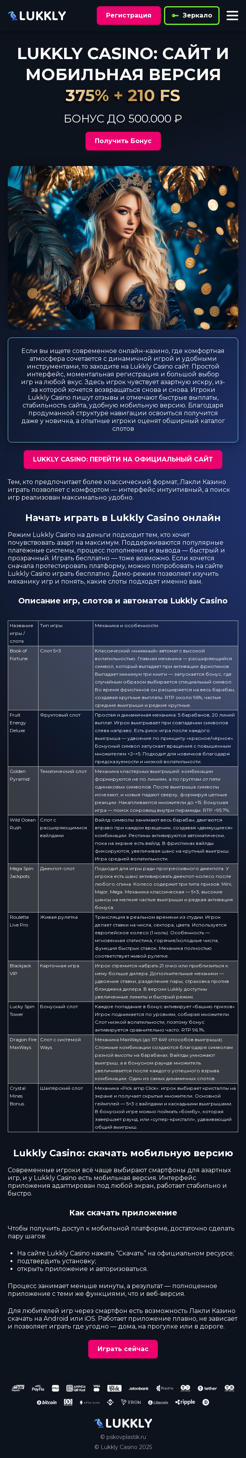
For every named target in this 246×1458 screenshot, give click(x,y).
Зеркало (191, 15)
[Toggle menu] (232, 15)
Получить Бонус (123, 141)
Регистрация (129, 15)
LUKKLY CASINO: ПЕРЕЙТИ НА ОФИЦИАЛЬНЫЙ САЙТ (123, 459)
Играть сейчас (123, 1349)
